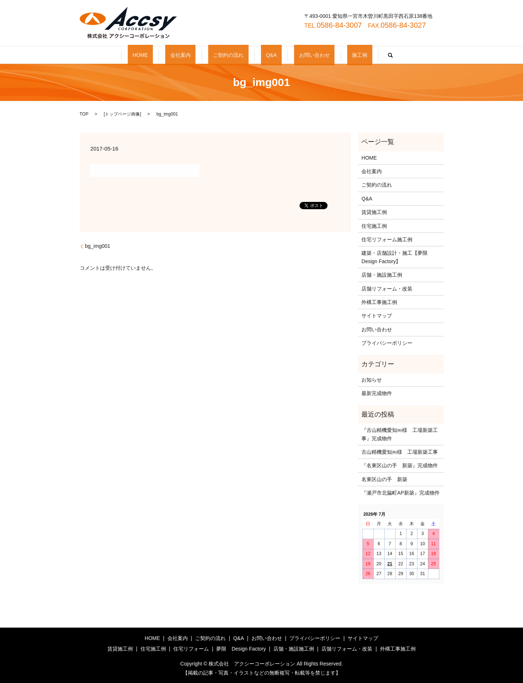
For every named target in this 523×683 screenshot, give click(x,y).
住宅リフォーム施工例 (386, 239)
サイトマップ (376, 316)
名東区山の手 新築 (384, 479)
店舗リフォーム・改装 (386, 289)
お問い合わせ (299, 55)
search (361, 55)
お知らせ (371, 380)
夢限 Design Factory (241, 649)
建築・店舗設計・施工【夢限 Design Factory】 (397, 257)
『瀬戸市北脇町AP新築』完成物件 (400, 493)
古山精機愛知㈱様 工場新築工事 (399, 452)
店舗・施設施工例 (381, 275)
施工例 (335, 55)
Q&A (266, 55)
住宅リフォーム (191, 649)
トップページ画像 (122, 114)
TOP (84, 114)
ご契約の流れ (233, 55)
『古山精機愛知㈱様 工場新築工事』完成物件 (399, 434)
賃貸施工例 (374, 212)
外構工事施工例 (379, 302)
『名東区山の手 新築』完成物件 (399, 465)
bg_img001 (97, 246)
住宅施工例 (374, 226)
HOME (164, 55)
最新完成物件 (376, 393)
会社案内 (195, 55)
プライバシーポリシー (386, 343)
